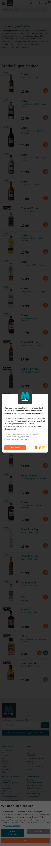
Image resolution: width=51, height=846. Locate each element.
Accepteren (15, 448)
